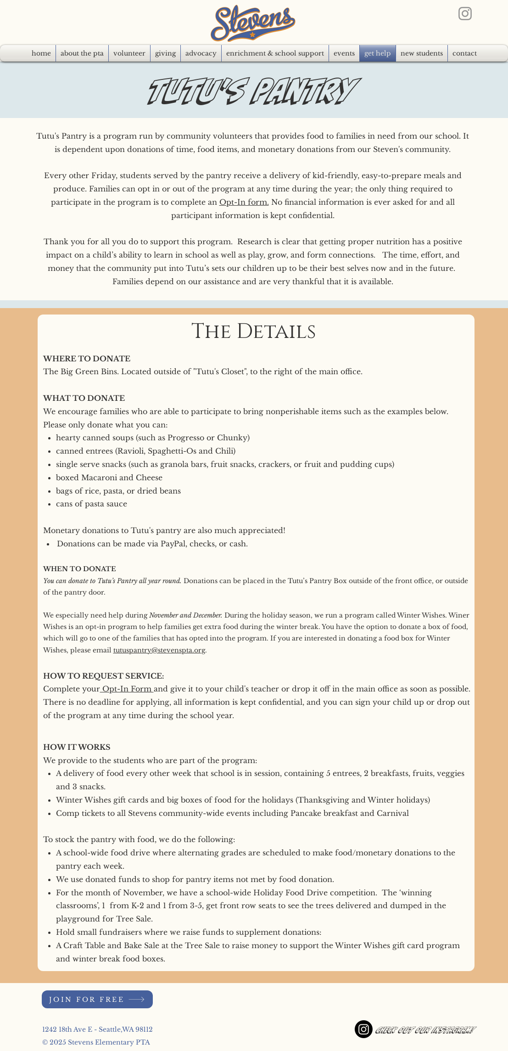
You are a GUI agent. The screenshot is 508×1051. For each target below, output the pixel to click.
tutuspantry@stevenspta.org (159, 650)
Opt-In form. (244, 202)
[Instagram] (465, 13)
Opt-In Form (127, 688)
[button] (201, 53)
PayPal (173, 543)
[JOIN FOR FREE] (97, 999)
